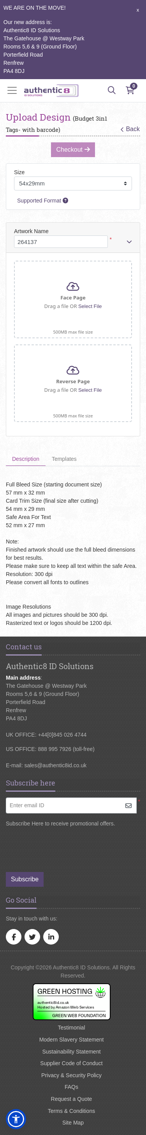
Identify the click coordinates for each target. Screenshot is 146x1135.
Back (130, 129)
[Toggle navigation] (14, 90)
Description (25, 459)
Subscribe (25, 879)
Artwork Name (31, 231)
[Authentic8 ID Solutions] (51, 90)
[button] (16, 1119)
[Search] (112, 90)
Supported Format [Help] (42, 200)
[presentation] (69, 846)
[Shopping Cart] (130, 90)
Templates (64, 459)
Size (19, 172)
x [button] (138, 10)
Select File (90, 306)
